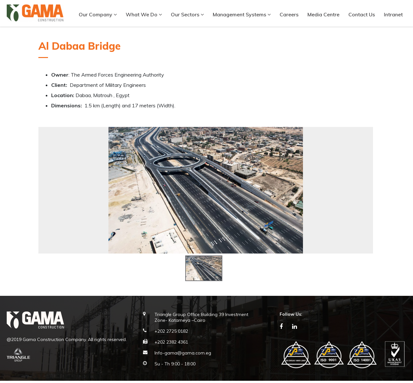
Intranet (393, 14)
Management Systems (241, 14)
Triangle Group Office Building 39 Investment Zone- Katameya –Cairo (201, 320)
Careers (288, 14)
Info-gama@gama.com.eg (183, 355)
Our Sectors (187, 14)
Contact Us (361, 14)
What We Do (143, 14)
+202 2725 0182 (171, 334)
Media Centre (323, 14)
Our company (97, 14)
